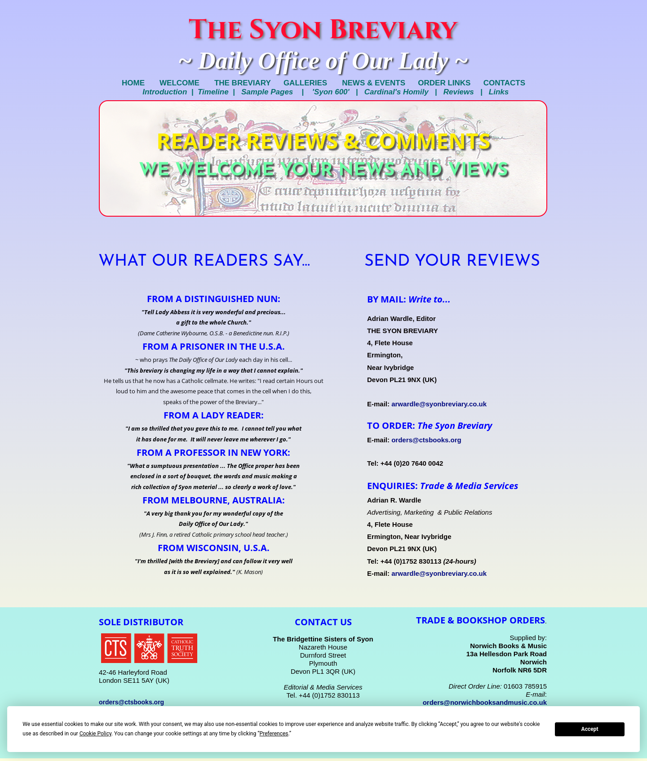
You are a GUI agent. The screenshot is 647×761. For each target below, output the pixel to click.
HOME (136, 83)
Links (499, 92)
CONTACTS (504, 83)
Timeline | (219, 92)
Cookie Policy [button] (95, 733)
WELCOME (178, 83)
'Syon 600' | (338, 92)
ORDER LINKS (450, 83)
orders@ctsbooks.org (426, 440)
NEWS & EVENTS (373, 83)
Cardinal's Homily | (403, 92)
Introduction (162, 92)
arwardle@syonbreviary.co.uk (439, 404)
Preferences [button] (273, 733)
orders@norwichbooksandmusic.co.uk (485, 702)
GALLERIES (305, 83)
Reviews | (466, 92)
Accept (589, 729)
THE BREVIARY (237, 83)
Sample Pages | (276, 92)
